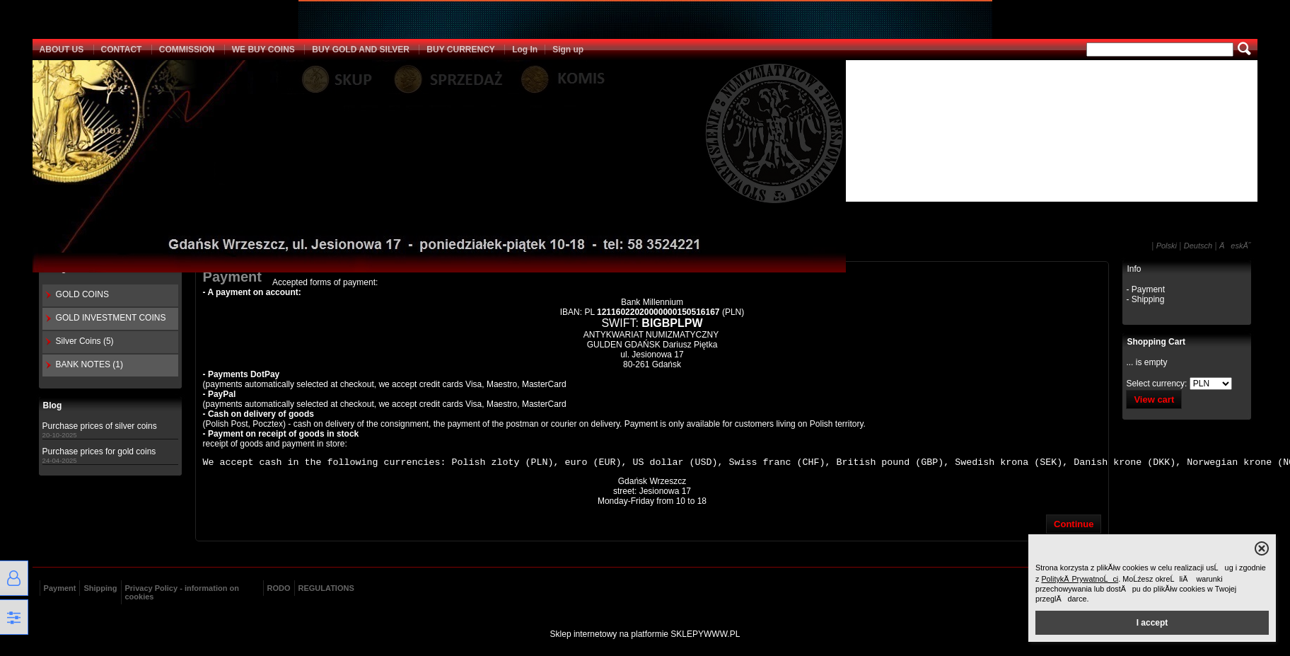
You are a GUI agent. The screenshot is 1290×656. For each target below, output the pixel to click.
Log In (525, 48)
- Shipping (1145, 298)
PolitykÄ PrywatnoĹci (1079, 579)
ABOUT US (62, 48)
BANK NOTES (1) (89, 363)
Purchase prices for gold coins (99, 450)
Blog (52, 405)
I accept (1152, 623)
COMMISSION (187, 48)
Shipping (100, 589)
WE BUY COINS (263, 48)
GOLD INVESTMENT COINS (111, 316)
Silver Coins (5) (85, 340)
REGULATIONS (326, 589)
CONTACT (121, 48)
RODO (279, 589)
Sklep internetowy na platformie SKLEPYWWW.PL (645, 635)
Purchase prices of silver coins (99, 425)
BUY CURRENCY (460, 48)
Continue (1073, 524)
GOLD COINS (82, 293)
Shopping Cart (1156, 341)
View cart (1154, 398)
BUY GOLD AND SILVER (360, 48)
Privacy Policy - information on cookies (182, 593)
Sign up (567, 48)
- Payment (1145, 288)
